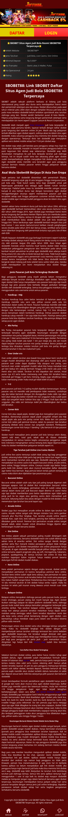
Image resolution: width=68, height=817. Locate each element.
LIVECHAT (59, 812)
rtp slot (26, 660)
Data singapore (37, 125)
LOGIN (51, 33)
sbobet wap (39, 642)
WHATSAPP (42, 812)
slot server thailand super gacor (51, 692)
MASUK (8, 812)
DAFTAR (17, 33)
